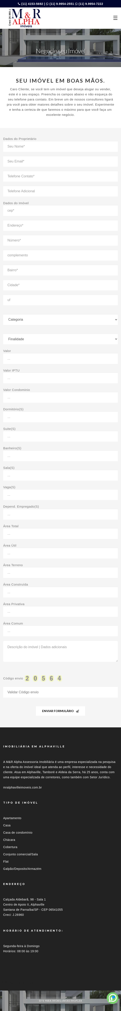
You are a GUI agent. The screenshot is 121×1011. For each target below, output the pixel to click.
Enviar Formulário (60, 711)
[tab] (60, 982)
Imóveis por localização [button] (20, 982)
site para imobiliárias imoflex (60, 1000)
